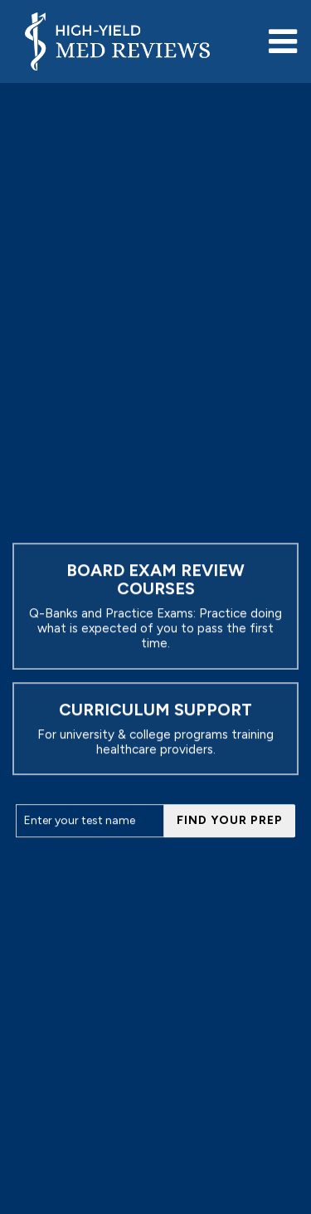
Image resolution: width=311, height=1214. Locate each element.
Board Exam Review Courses (155, 579)
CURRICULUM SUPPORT (155, 709)
